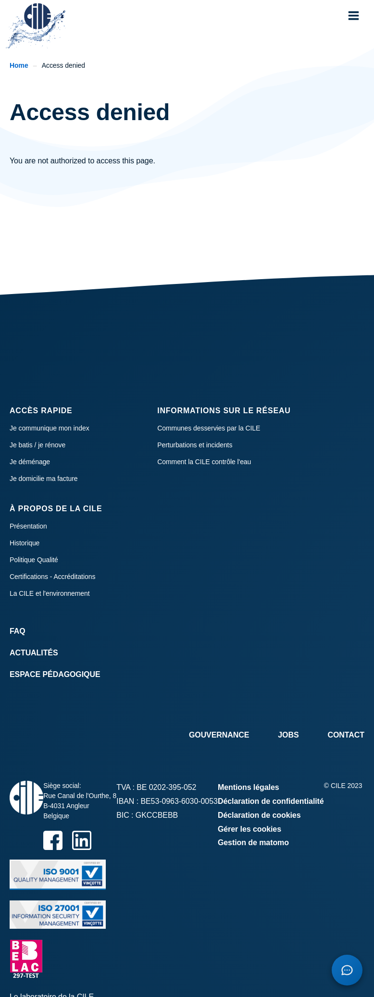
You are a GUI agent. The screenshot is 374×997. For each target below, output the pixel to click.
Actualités (34, 653)
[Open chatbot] (347, 970)
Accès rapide (41, 410)
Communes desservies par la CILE (208, 428)
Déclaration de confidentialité (271, 801)
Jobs (288, 735)
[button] (354, 16)
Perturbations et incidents (194, 445)
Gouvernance (219, 735)
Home (19, 65)
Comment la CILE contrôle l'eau (204, 462)
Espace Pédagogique (55, 674)
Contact (346, 735)
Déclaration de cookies (259, 815)
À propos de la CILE (56, 509)
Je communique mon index (49, 428)
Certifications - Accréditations (52, 576)
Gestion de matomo (253, 842)
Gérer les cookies (249, 829)
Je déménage (30, 462)
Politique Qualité (34, 560)
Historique (24, 543)
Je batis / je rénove (37, 445)
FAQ (17, 631)
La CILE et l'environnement (50, 593)
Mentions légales (248, 787)
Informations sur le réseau (223, 410)
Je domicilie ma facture (44, 478)
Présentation (28, 526)
